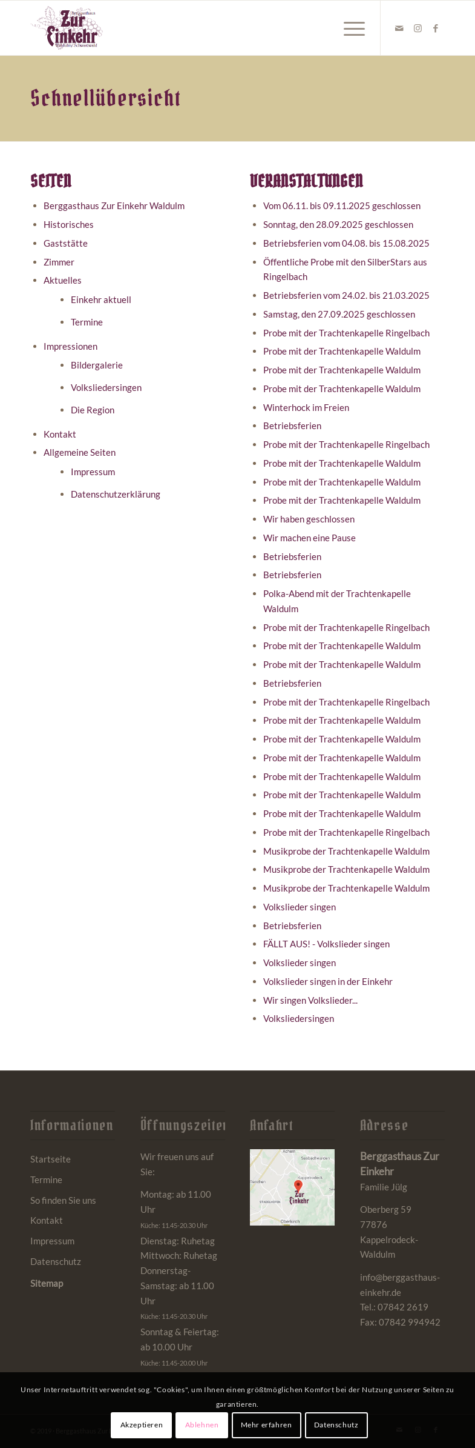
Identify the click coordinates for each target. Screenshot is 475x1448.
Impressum (93, 471)
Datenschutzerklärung (115, 494)
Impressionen (70, 346)
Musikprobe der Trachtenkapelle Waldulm (346, 851)
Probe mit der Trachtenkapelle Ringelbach (346, 332)
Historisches (69, 224)
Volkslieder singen (299, 906)
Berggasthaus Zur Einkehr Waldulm (114, 205)
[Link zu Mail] (399, 28)
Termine (87, 321)
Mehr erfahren (266, 1424)
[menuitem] (348, 28)
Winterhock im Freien (306, 407)
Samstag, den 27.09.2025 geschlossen (339, 314)
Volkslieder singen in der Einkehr (328, 981)
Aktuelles (63, 280)
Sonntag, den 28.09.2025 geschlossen (338, 224)
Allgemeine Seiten (80, 452)
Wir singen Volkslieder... (310, 1000)
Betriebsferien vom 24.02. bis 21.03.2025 (346, 295)
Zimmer (59, 261)
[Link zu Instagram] (417, 28)
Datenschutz (55, 1261)
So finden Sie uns (63, 1200)
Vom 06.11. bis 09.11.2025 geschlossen (342, 205)
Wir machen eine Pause (309, 537)
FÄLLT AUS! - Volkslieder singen (326, 943)
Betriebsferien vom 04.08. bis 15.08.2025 (346, 243)
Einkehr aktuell (101, 299)
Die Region (92, 409)
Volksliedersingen (106, 387)
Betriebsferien (292, 425)
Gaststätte (66, 243)
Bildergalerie (97, 364)
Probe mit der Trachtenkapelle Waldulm (342, 350)
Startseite (50, 1158)
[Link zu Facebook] (436, 28)
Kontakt (60, 434)
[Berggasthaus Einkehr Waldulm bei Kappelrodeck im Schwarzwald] (66, 28)
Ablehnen (202, 1424)
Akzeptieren (141, 1424)
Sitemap (46, 1283)
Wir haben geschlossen (309, 518)
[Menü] (348, 28)
